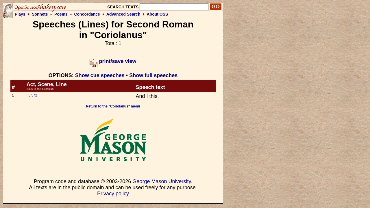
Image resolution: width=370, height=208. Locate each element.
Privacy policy (113, 193)
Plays (20, 14)
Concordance (87, 14)
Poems (61, 14)
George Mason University (161, 181)
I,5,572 (32, 95)
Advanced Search (123, 14)
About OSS (157, 14)
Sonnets (40, 14)
